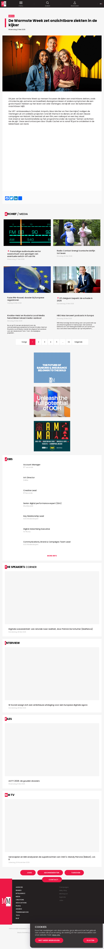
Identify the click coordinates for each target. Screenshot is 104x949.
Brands (18, 890)
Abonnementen (51, 872)
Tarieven (75, 872)
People (18, 906)
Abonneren (75, 4)
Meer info (56, 935)
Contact (53, 879)
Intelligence (20, 893)
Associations (21, 903)
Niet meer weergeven (49, 940)
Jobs (29, 872)
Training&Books (22, 912)
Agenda (62, 897)
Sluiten (90, 940)
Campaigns (64, 887)
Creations (20, 900)
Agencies (19, 887)
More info (52, 556)
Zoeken (47, 4)
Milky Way (63, 890)
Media (18, 897)
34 (69, 342)
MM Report (63, 894)
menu (21, 4)
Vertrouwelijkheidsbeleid (18, 929)
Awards (19, 909)
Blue (17, 918)
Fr (101, 4)
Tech (18, 915)
